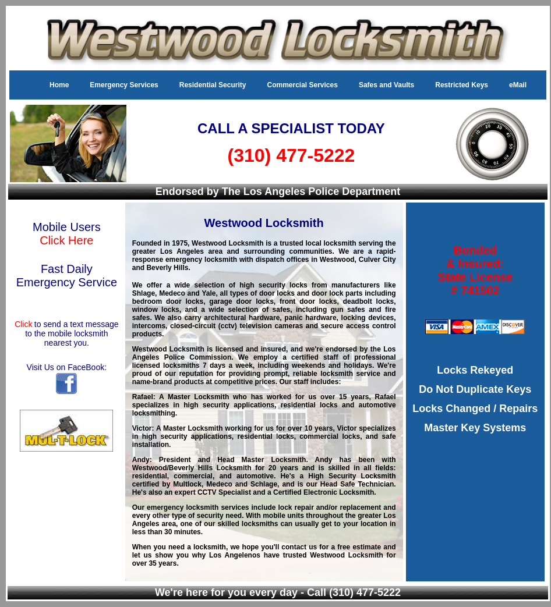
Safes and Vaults (386, 85)
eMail (518, 85)
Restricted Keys (461, 85)
